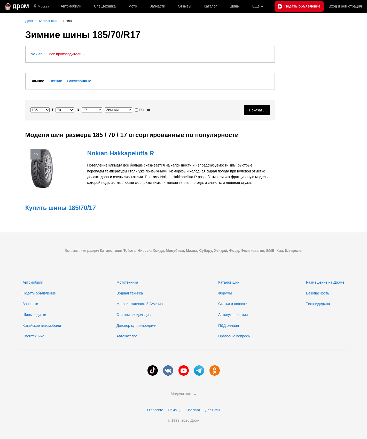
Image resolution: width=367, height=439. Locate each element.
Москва (41, 6)
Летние (55, 81)
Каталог (210, 6)
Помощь (174, 410)
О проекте (155, 410)
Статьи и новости (232, 304)
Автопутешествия (233, 315)
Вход (345, 6)
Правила (193, 410)
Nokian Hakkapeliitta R (120, 153)
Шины (234, 6)
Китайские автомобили (42, 325)
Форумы (225, 293)
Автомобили (71, 6)
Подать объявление (39, 293)
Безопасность (317, 293)
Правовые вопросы (234, 336)
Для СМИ (212, 410)
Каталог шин (228, 282)
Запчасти (157, 6)
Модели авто (183, 394)
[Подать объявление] (299, 6)
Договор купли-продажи (136, 325)
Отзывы (184, 6)
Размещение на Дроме (325, 282)
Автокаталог (126, 336)
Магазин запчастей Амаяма (139, 304)
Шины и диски (34, 315)
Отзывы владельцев (133, 315)
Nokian (37, 54)
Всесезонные (79, 81)
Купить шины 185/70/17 (60, 207)
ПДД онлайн (228, 325)
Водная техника (129, 293)
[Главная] (17, 6)
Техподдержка (318, 304)
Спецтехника (33, 336)
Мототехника (127, 282)
